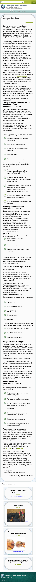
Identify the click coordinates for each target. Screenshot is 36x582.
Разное (18, 535)
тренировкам (22, 76)
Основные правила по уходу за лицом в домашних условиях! (18, 561)
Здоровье (18, 564)
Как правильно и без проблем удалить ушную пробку (18, 532)
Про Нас (18, 507)
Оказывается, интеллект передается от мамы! (18, 491)
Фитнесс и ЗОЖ (29, 22)
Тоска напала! (18, 505)
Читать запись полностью (18, 496)
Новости (18, 494)
